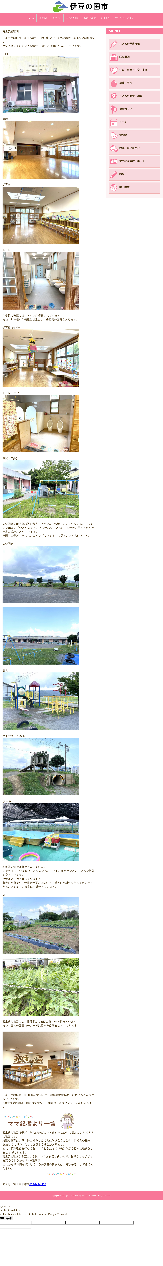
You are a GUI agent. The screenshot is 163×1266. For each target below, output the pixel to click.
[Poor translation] (9, 1218)
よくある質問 (72, 18)
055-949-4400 (37, 1184)
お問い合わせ (90, 18)
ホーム (31, 18)
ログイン (57, 18)
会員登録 (43, 18)
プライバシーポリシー (125, 18)
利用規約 (105, 18)
